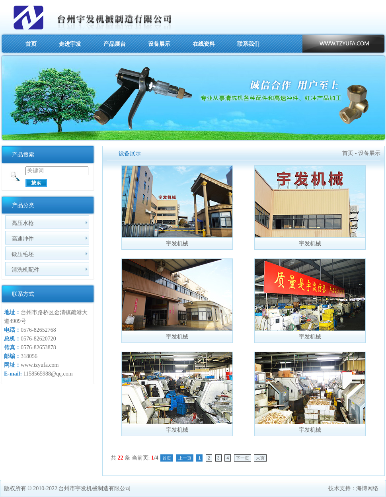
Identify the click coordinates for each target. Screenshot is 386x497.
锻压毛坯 (23, 254)
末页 (260, 458)
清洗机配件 (25, 269)
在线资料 (204, 44)
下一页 (242, 458)
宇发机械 (177, 244)
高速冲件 (23, 238)
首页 (31, 44)
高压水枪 (23, 223)
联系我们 (248, 44)
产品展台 (114, 44)
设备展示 (159, 44)
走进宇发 (70, 44)
